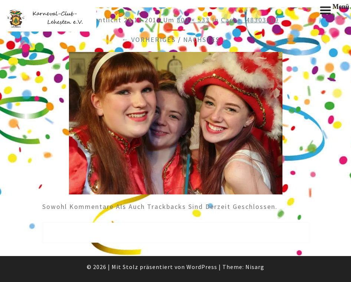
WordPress (201, 266)
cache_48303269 (250, 20)
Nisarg (254, 266)
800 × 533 (193, 20)
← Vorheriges (149, 39)
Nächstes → (206, 39)
